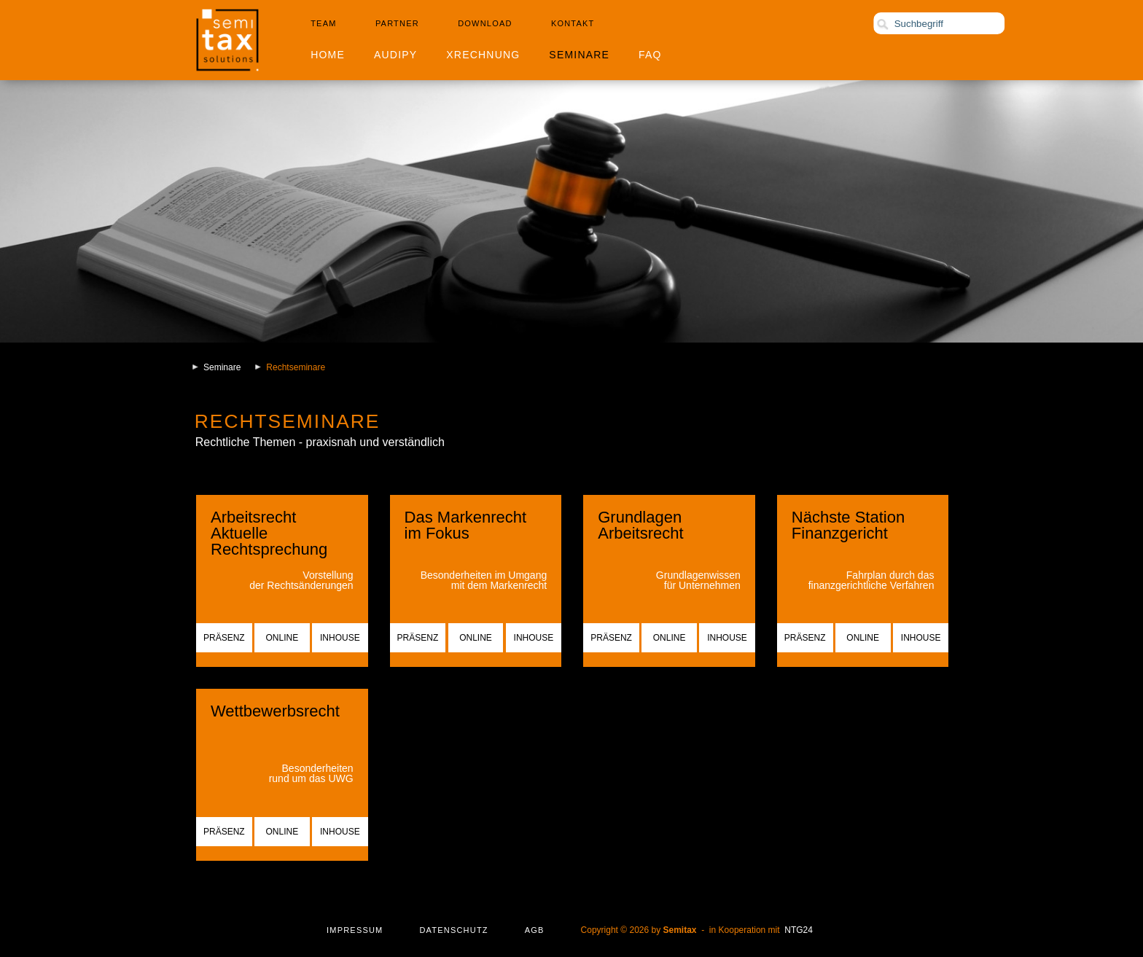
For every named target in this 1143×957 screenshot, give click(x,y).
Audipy (395, 54)
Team (323, 23)
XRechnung (483, 54)
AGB (535, 930)
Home (328, 54)
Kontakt (573, 23)
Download (485, 23)
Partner (397, 23)
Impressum (355, 930)
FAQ (650, 54)
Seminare (579, 54)
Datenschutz (453, 930)
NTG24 (798, 930)
